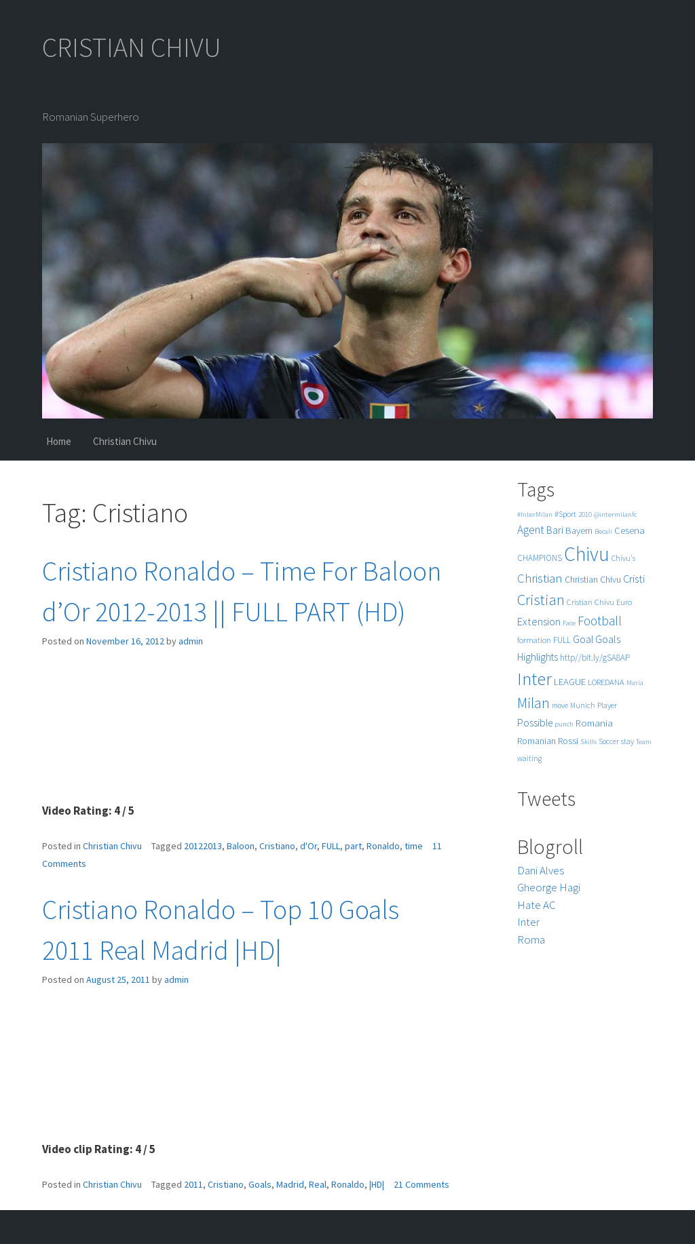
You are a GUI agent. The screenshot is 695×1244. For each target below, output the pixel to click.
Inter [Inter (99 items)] (534, 678)
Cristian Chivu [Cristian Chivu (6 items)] (590, 602)
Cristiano (277, 846)
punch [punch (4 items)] (564, 724)
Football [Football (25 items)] (600, 621)
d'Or (308, 846)
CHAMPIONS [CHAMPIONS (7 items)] (539, 558)
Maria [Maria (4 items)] (634, 682)
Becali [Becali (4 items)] (603, 531)
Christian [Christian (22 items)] (540, 578)
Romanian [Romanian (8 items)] (536, 741)
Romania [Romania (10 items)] (594, 722)
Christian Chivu (125, 441)
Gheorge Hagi (548, 887)
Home (58, 441)
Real (317, 1184)
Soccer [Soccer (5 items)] (609, 741)
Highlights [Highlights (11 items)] (537, 656)
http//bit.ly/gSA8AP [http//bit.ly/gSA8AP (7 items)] (595, 657)
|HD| (376, 1184)
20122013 (203, 846)
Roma (531, 939)
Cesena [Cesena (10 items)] (629, 530)
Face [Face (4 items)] (569, 623)
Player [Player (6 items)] (607, 705)
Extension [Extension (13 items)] (539, 621)
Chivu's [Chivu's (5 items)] (623, 558)
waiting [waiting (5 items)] (529, 758)
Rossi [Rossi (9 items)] (568, 741)
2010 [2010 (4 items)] (585, 514)
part (353, 846)
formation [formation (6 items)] (534, 640)
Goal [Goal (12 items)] (583, 639)
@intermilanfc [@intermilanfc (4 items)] (615, 514)
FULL (331, 846)
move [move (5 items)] (560, 705)
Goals (259, 1184)
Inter (528, 921)
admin (191, 641)
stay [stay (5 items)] (627, 741)
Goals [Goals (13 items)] (607, 639)
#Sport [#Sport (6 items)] (565, 514)
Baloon (241, 846)
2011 (193, 1184)
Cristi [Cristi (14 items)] (634, 578)
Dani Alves (540, 870)
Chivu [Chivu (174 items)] (586, 553)
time (414, 846)
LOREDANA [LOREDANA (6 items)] (606, 682)
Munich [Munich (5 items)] (582, 705)
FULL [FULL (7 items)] (562, 640)
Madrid (290, 1184)
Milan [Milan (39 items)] (533, 703)
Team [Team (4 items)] (644, 741)
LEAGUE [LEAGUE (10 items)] (570, 681)
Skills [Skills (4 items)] (588, 741)
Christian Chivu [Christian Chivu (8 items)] (593, 579)
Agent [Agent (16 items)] (530, 529)
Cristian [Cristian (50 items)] (541, 599)
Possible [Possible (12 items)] (534, 722)
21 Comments (421, 1184)
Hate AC (536, 904)
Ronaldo (383, 846)
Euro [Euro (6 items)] (624, 602)
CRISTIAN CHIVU (131, 47)
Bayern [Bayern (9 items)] (579, 530)
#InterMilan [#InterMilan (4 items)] (534, 514)
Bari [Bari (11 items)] (554, 530)
